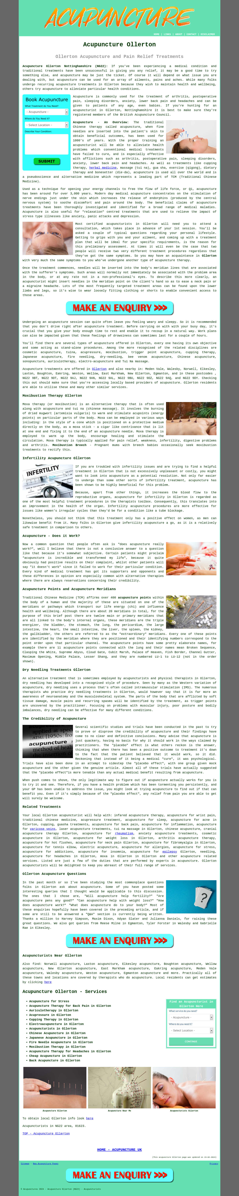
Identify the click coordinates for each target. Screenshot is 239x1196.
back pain (129, 824)
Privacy (214, 1164)
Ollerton (209, 255)
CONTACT (191, 34)
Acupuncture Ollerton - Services (65, 991)
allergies (160, 847)
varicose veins (42, 829)
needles (79, 131)
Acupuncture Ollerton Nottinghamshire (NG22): (65, 66)
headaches (62, 856)
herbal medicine (102, 168)
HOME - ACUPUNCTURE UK (119, 1150)
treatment (142, 286)
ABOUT (178, 34)
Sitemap (25, 1164)
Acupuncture (83, 96)
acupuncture (165, 260)
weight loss (117, 838)
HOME (157, 34)
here (48, 982)
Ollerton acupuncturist (63, 815)
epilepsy (169, 851)
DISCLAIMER (208, 34)
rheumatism (124, 833)
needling (207, 851)
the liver (109, 629)
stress (209, 847)
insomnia (117, 851)
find (36, 964)
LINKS (167, 34)
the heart (51, 629)
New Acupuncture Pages (45, 1164)
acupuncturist (84, 110)
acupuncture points (134, 597)
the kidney (153, 629)
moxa (103, 856)
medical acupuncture (133, 193)
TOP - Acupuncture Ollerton (46, 1133)
